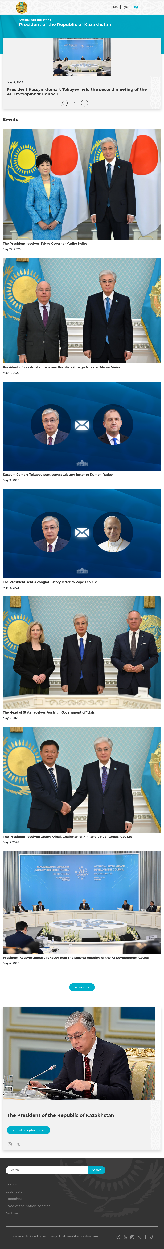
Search (97, 1170)
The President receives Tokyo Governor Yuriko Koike (45, 243)
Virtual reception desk (28, 1130)
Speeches (14, 1199)
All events (82, 987)
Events (11, 1184)
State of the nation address (28, 1206)
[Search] (53, 1170)
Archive (12, 1213)
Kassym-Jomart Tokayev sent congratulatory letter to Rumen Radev (58, 475)
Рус (125, 7)
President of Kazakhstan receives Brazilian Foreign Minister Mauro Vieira (61, 367)
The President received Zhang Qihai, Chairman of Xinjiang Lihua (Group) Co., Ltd (67, 837)
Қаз (115, 7)
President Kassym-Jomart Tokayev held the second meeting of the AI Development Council (76, 958)
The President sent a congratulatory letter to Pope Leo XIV (50, 582)
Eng (135, 7)
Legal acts (14, 1191)
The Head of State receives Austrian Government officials (49, 712)
